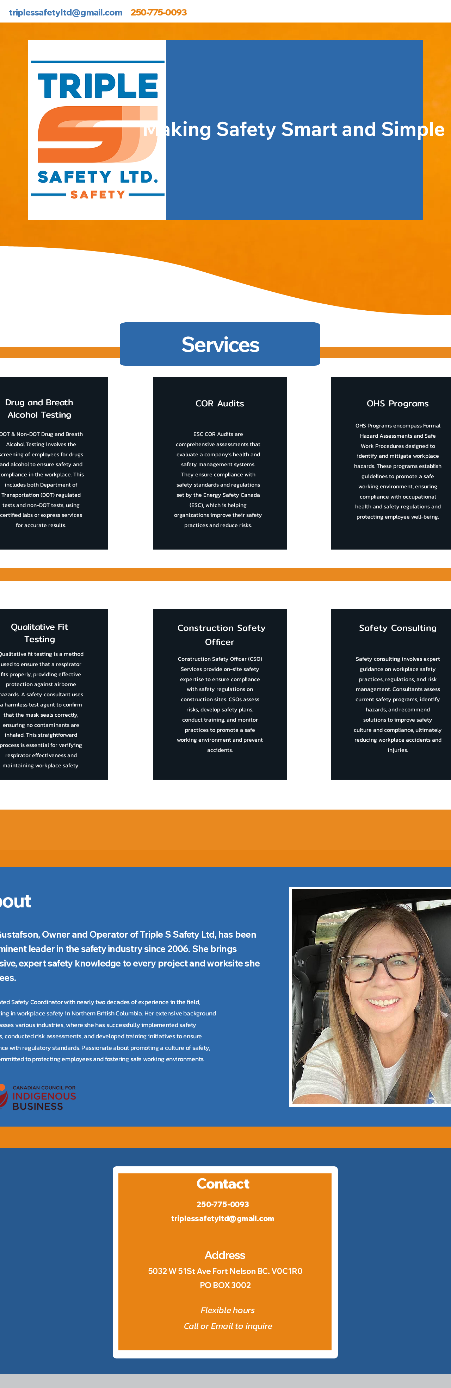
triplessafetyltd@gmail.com (65, 12)
